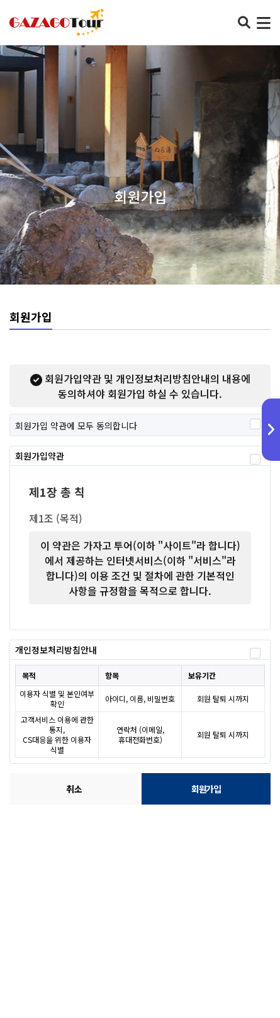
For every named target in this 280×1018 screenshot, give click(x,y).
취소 (74, 789)
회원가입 (205, 789)
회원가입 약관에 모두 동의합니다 (76, 425)
